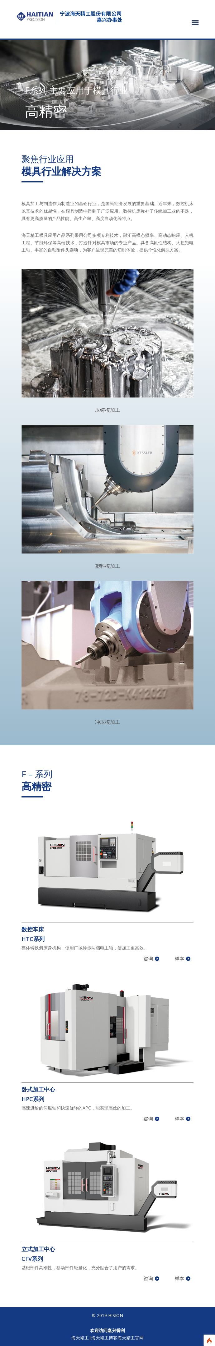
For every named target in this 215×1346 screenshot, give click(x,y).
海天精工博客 (104, 1338)
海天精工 (80, 1338)
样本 (179, 958)
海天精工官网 (130, 1338)
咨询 (148, 958)
